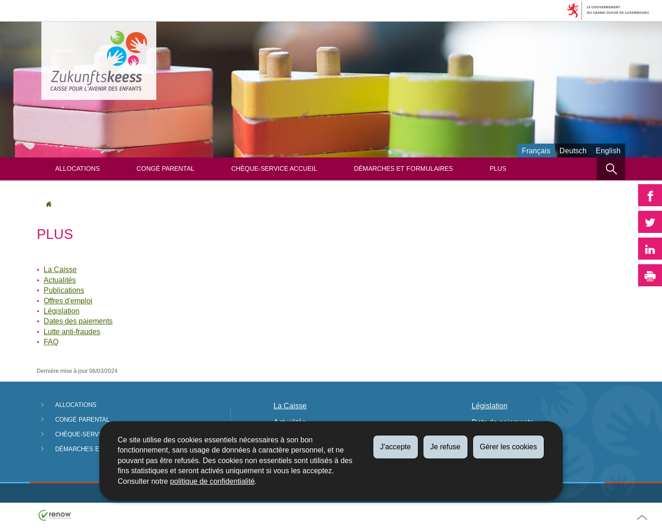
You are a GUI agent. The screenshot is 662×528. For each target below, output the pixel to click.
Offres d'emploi (68, 301)
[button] (611, 168)
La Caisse (60, 269)
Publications (64, 290)
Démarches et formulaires (403, 168)
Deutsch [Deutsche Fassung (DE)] (573, 151)
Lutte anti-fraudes (72, 332)
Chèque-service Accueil (274, 168)
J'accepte (395, 447)
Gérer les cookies (508, 447)
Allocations (77, 168)
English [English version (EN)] (608, 151)
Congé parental (165, 168)
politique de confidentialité (212, 481)
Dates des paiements (78, 321)
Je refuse (445, 447)
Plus (498, 168)
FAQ (51, 342)
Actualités (60, 280)
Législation (62, 311)
